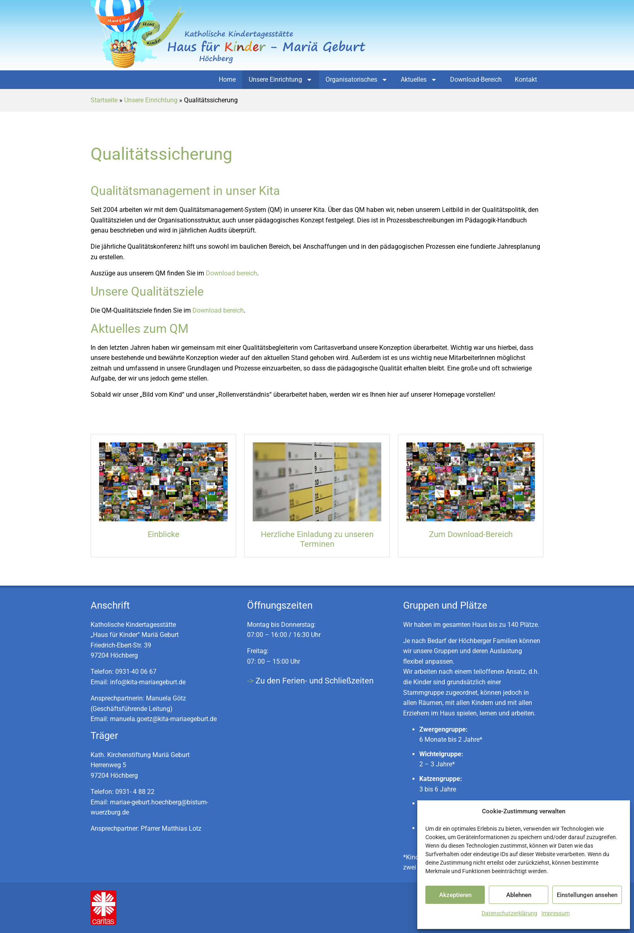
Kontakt (526, 79)
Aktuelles (419, 79)
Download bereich (231, 273)
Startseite (104, 100)
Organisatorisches (356, 79)
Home (227, 79)
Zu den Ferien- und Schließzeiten (315, 680)
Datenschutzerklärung (509, 913)
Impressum (555, 913)
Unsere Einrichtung (281, 79)
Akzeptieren (455, 895)
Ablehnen (518, 895)
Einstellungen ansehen (587, 895)
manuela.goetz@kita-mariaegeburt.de (163, 719)
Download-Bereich (476, 79)
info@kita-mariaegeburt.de (148, 682)
